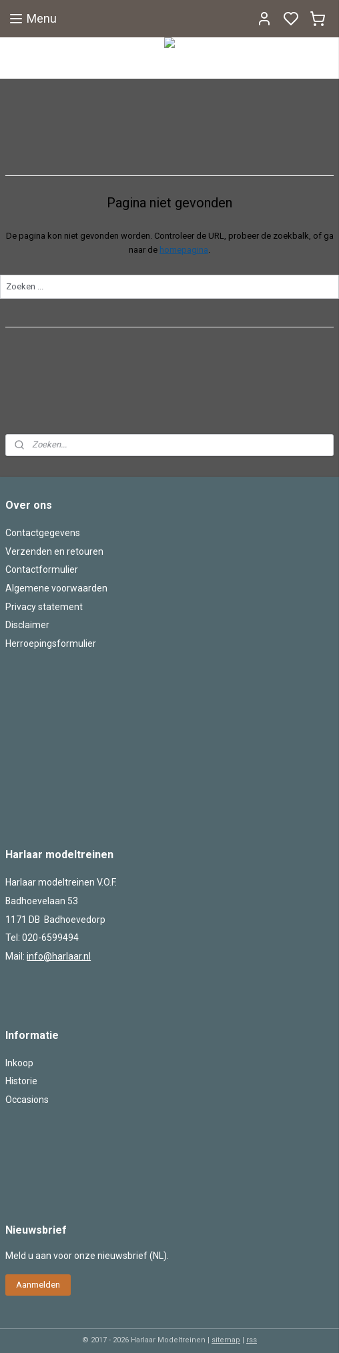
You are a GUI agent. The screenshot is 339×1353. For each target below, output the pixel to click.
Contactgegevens (42, 532)
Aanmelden (38, 1285)
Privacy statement (44, 606)
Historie (21, 1081)
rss (251, 1340)
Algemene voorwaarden (56, 588)
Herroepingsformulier (50, 643)
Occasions (27, 1099)
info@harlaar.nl (59, 956)
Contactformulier (41, 569)
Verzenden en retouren (54, 551)
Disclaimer (27, 624)
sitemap (226, 1340)
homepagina (183, 250)
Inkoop (19, 1063)
